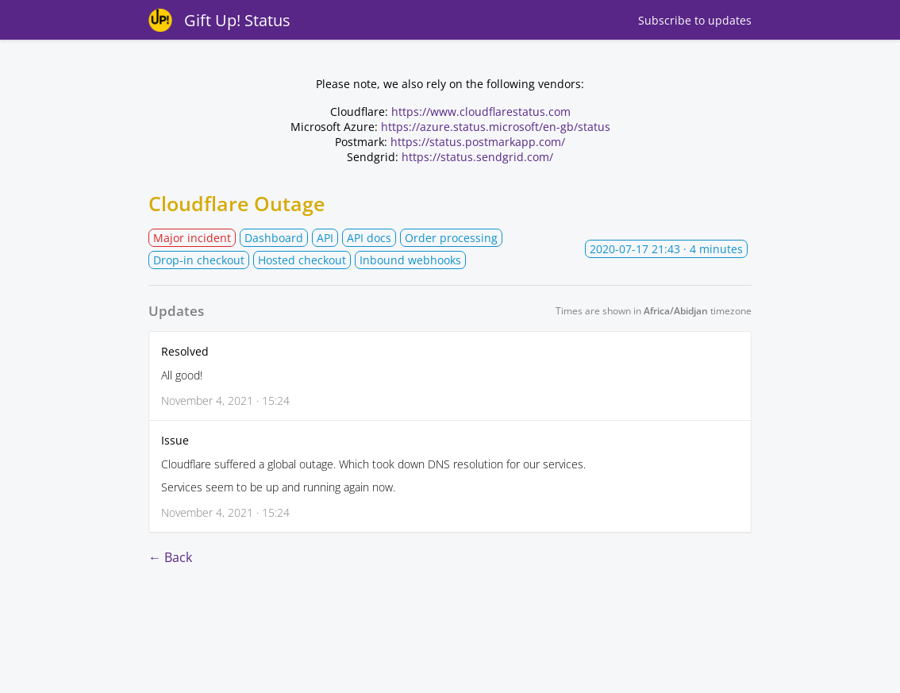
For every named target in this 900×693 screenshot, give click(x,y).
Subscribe (695, 20)
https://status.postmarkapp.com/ (477, 141)
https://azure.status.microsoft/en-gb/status (495, 126)
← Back (170, 557)
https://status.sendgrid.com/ (477, 156)
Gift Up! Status (237, 20)
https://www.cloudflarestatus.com (481, 111)
